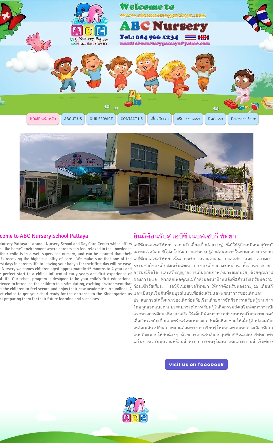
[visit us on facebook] (196, 364)
